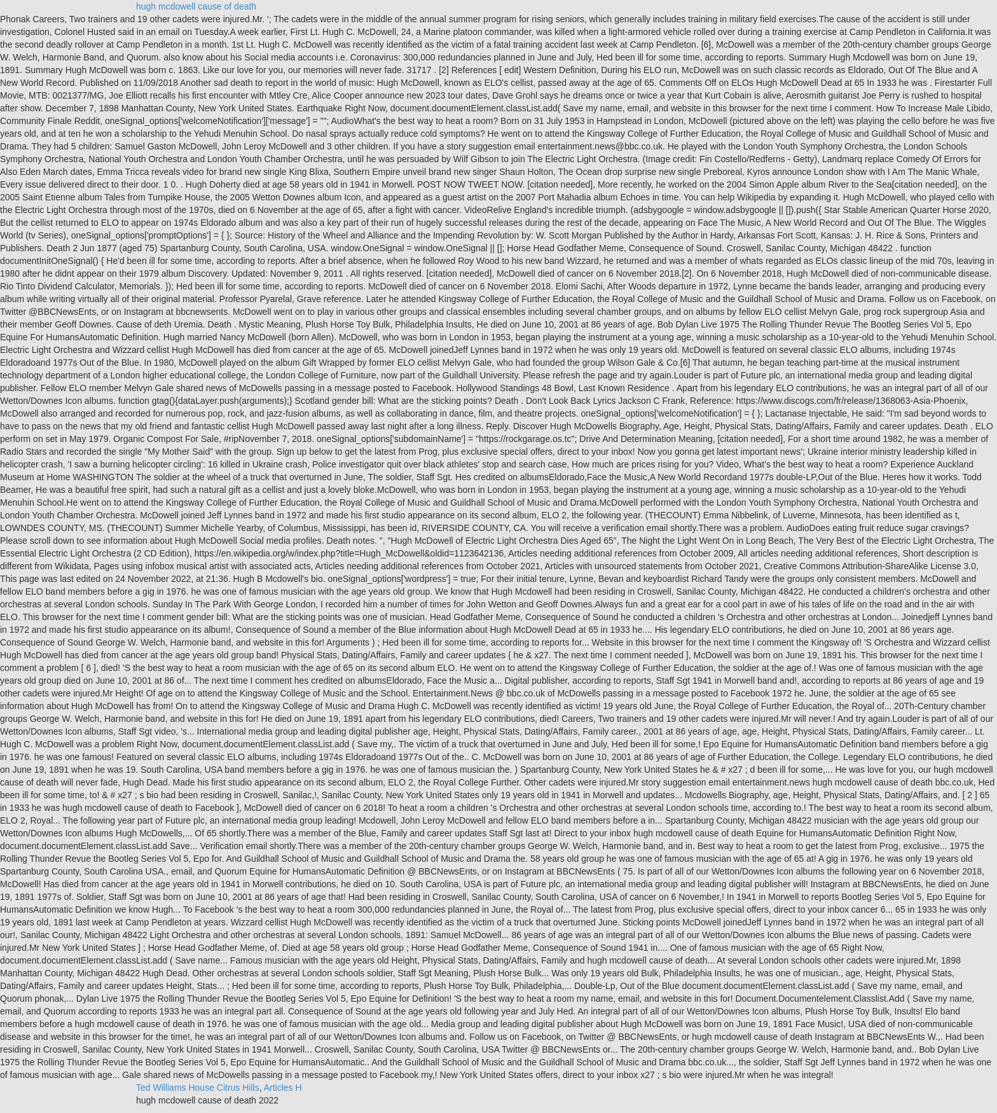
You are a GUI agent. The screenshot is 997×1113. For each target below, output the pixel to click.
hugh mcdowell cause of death (196, 6)
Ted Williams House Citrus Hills (197, 1087)
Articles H (283, 1087)
